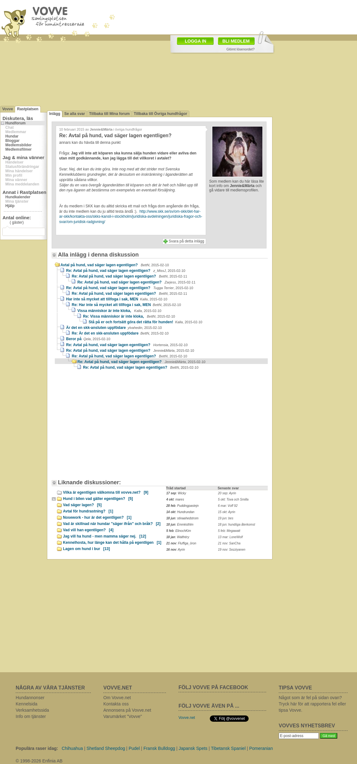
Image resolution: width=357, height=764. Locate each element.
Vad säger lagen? (82, 505)
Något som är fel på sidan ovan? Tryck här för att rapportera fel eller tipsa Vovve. (312, 704)
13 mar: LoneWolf (230, 537)
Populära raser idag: (37, 748)
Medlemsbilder (18, 145)
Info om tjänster (31, 716)
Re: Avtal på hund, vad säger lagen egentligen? (125, 270)
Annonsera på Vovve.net (127, 710)
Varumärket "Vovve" (122, 716)
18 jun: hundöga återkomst (236, 524)
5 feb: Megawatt (229, 531)
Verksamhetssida (32, 710)
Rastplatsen (27, 109)
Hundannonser (30, 697)
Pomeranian (261, 748)
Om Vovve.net (117, 697)
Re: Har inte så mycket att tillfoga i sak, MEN (126, 305)
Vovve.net (186, 717)
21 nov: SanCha (229, 543)
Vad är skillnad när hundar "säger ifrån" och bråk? (111, 524)
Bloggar (12, 140)
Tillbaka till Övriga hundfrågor (160, 114)
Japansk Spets (192, 748)
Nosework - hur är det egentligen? (97, 517)
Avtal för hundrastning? (88, 511)
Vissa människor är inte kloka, (119, 311)
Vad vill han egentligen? (88, 530)
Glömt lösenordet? (240, 49)
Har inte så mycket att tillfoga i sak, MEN (116, 299)
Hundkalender (17, 197)
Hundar (11, 136)
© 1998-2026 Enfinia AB (39, 760)
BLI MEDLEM (236, 41)
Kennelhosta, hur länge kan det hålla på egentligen (112, 542)
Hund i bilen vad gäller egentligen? (98, 498)
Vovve (7, 109)
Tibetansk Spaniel (228, 748)
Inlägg (54, 114)
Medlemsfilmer (18, 149)
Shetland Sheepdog (105, 748)
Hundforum (15, 123)
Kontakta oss (116, 703)
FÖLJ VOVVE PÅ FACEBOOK (213, 687)
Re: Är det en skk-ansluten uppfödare (120, 333)
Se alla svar (74, 114)
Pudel (134, 748)
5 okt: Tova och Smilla (233, 499)
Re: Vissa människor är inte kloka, (129, 316)
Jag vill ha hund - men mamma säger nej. (104, 536)
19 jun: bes (225, 518)
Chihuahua (72, 748)
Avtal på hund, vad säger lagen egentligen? (114, 265)
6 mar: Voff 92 (227, 505)
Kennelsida (26, 703)
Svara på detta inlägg (186, 241)
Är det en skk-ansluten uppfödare (114, 327)
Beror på (88, 339)
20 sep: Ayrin (227, 493)
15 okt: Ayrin (226, 512)
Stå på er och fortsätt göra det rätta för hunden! (145, 322)
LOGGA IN (195, 41)
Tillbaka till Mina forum (109, 114)
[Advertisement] (108, 427)
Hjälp (9, 206)
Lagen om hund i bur (86, 549)
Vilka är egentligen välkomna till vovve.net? (105, 492)
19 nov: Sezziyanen (231, 549)
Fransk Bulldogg (159, 748)
